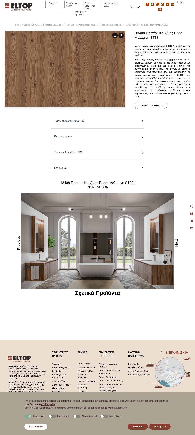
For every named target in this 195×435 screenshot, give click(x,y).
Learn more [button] (36, 426)
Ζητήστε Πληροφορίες (151, 105)
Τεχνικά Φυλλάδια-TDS (99, 152)
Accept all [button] (160, 426)
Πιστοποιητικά (99, 136)
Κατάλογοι (99, 168)
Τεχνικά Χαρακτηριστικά (99, 120)
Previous (19, 243)
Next (177, 243)
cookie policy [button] (48, 404)
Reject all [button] (138, 426)
